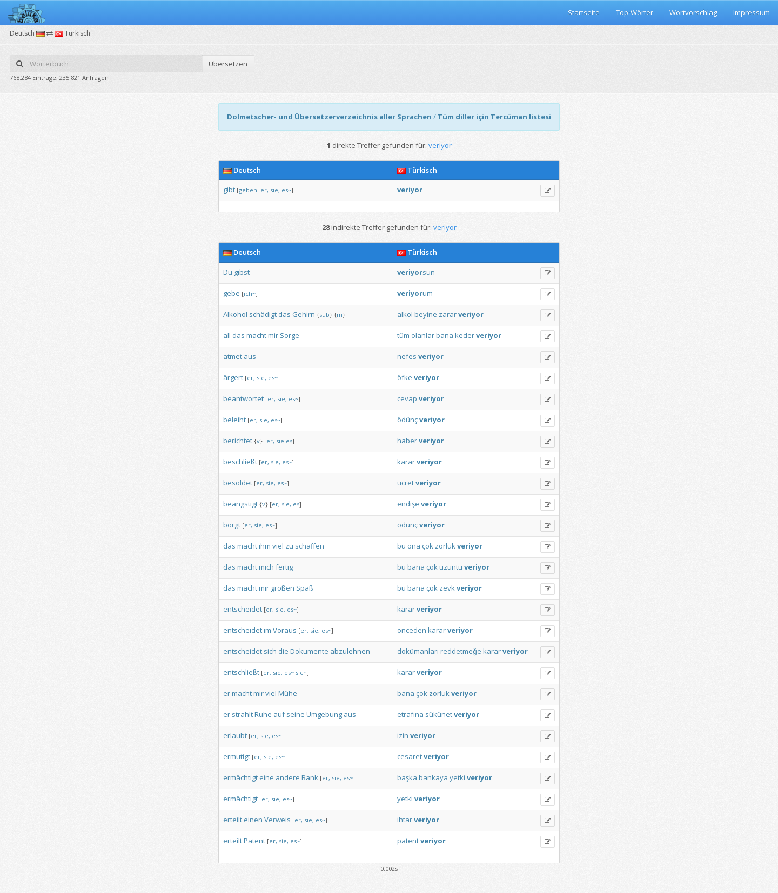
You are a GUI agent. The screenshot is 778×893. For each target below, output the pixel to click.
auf (279, 714)
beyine (425, 314)
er (226, 693)
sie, (275, 190)
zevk (447, 588)
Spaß (304, 588)
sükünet (438, 714)
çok (427, 546)
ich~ (250, 293)
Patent (254, 840)
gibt (229, 189)
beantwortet (243, 398)
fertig (284, 567)
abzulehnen (350, 651)
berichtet (237, 440)
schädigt (263, 314)
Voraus (285, 630)
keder (464, 335)
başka (407, 777)
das (284, 314)
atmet (232, 356)
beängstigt (240, 504)
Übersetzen (228, 64)
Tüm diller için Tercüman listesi (494, 116)
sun (416, 272)
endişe (408, 504)
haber (407, 440)
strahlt (242, 714)
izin (402, 735)
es (289, 441)
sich (270, 651)
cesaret (409, 756)
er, (264, 190)
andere (288, 777)
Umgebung (324, 714)
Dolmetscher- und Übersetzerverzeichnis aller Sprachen (329, 116)
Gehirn (303, 314)
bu (401, 546)
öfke (404, 377)
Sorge (289, 335)
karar (406, 461)
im (267, 630)
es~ (286, 190)
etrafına (410, 714)
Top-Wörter (634, 12)
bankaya (433, 777)
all (227, 335)
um (415, 293)
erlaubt (235, 735)
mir (273, 335)
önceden (411, 630)
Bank (309, 777)
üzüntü (450, 567)
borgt (231, 525)
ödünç (407, 419)
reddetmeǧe (460, 651)
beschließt (240, 461)
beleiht (234, 419)
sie (280, 441)
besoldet (237, 483)
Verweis (277, 819)
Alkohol (235, 314)
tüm (403, 335)
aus (250, 356)
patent (408, 840)
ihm (265, 546)
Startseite (584, 12)
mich (266, 567)
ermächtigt (240, 777)
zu (289, 546)
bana (444, 335)
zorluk (445, 546)
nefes (407, 356)
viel (278, 546)
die (283, 651)
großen (282, 588)
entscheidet (242, 609)
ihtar (404, 819)
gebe (231, 293)
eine (266, 777)
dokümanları (418, 651)
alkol (405, 314)
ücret (405, 483)
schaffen (309, 546)
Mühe (287, 693)
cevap (407, 398)
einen (253, 819)
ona (413, 546)
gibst (242, 272)
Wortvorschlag (693, 12)
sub (324, 314)
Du (227, 272)
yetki (457, 777)
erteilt (232, 819)
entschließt (241, 672)
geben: (249, 190)
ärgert (233, 377)
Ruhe (263, 714)
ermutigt (236, 756)
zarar (448, 314)
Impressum (751, 12)
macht (256, 335)
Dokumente (309, 651)
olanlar (422, 335)
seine (295, 714)
